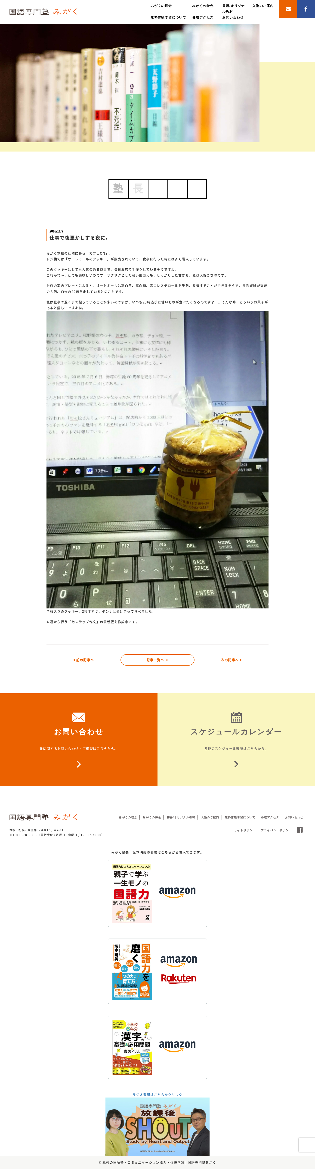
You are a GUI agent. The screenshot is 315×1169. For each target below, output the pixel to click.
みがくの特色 (202, 6)
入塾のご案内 (263, 6)
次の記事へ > (231, 659)
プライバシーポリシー (276, 830)
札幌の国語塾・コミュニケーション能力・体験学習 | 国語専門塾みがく (159, 1162)
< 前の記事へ (83, 659)
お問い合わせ (233, 17)
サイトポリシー (244, 830)
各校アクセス (202, 17)
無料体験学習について (168, 17)
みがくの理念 (161, 6)
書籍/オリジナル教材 (181, 817)
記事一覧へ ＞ (157, 659)
